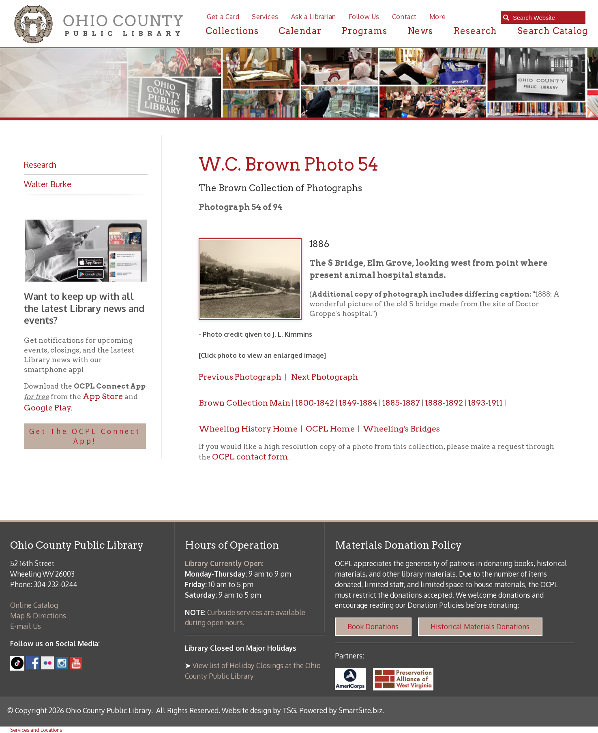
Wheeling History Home (248, 429)
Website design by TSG (259, 710)
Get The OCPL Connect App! (85, 436)
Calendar (300, 31)
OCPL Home (330, 429)
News (420, 31)
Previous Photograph (240, 377)
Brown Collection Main (244, 403)
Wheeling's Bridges (401, 429)
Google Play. (48, 407)
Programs (364, 31)
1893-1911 (485, 403)
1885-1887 (401, 403)
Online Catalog (34, 605)
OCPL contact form (250, 457)
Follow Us (364, 17)
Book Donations (373, 626)
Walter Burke (47, 184)
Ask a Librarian (313, 17)
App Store (103, 396)
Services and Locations (36, 730)
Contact (404, 17)
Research (475, 31)
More (437, 17)
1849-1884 (359, 403)
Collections (232, 31)
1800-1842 (314, 403)
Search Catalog (552, 31)
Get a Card (223, 17)
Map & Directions (38, 615)
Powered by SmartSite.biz (340, 710)
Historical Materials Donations (480, 626)
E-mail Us (25, 626)
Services (265, 17)
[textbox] (547, 17)
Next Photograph (324, 377)
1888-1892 (444, 403)
